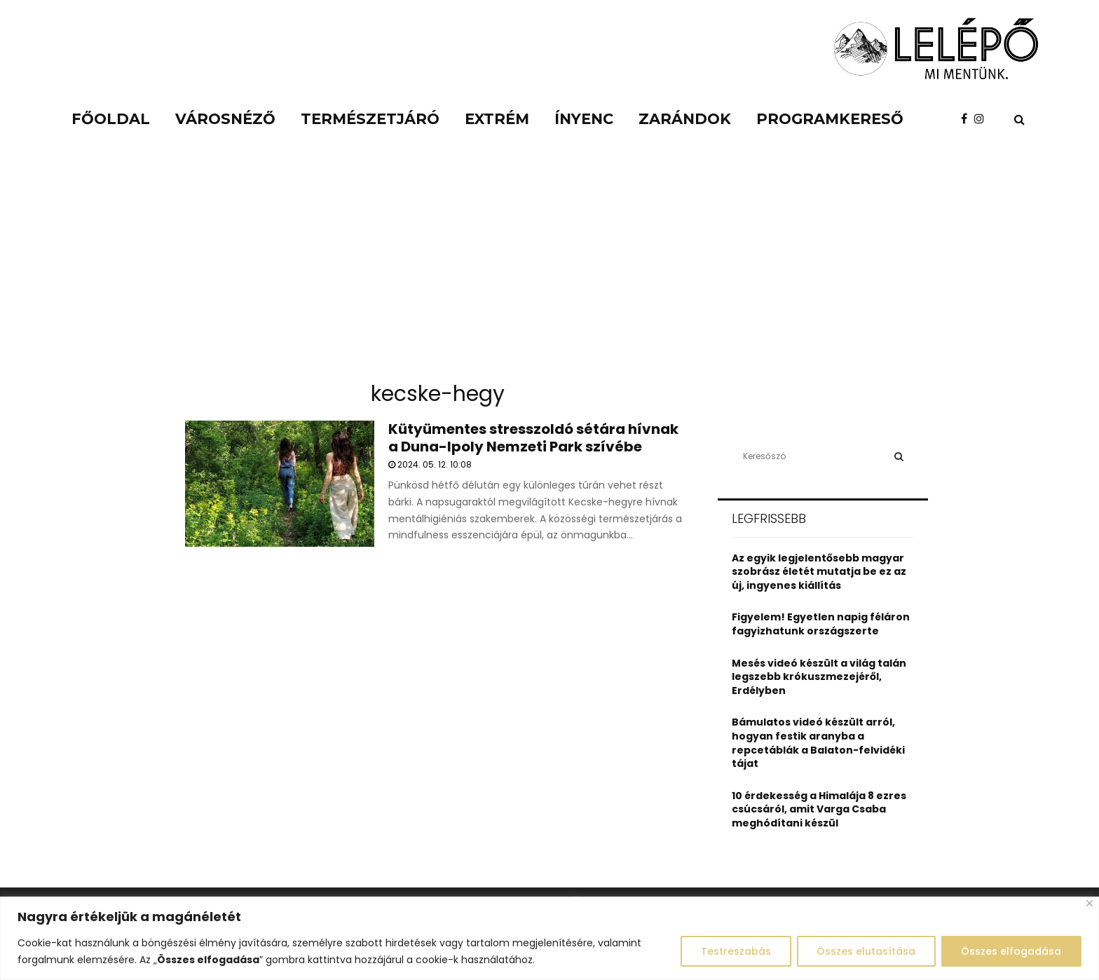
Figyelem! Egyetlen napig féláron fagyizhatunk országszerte (821, 624)
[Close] (1089, 903)
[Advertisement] (549, 266)
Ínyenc (583, 119)
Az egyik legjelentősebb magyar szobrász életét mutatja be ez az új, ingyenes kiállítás (819, 571)
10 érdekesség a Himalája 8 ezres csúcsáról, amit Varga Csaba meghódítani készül (819, 809)
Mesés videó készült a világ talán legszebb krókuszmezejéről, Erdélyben (819, 676)
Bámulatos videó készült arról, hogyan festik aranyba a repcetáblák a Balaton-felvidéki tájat (818, 742)
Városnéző (225, 119)
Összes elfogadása (1011, 951)
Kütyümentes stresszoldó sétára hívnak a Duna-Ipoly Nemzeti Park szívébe (533, 437)
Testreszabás (734, 951)
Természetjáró (370, 119)
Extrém (497, 119)
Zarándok (685, 119)
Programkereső (829, 119)
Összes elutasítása (865, 951)
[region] (549, 938)
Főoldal (110, 119)
